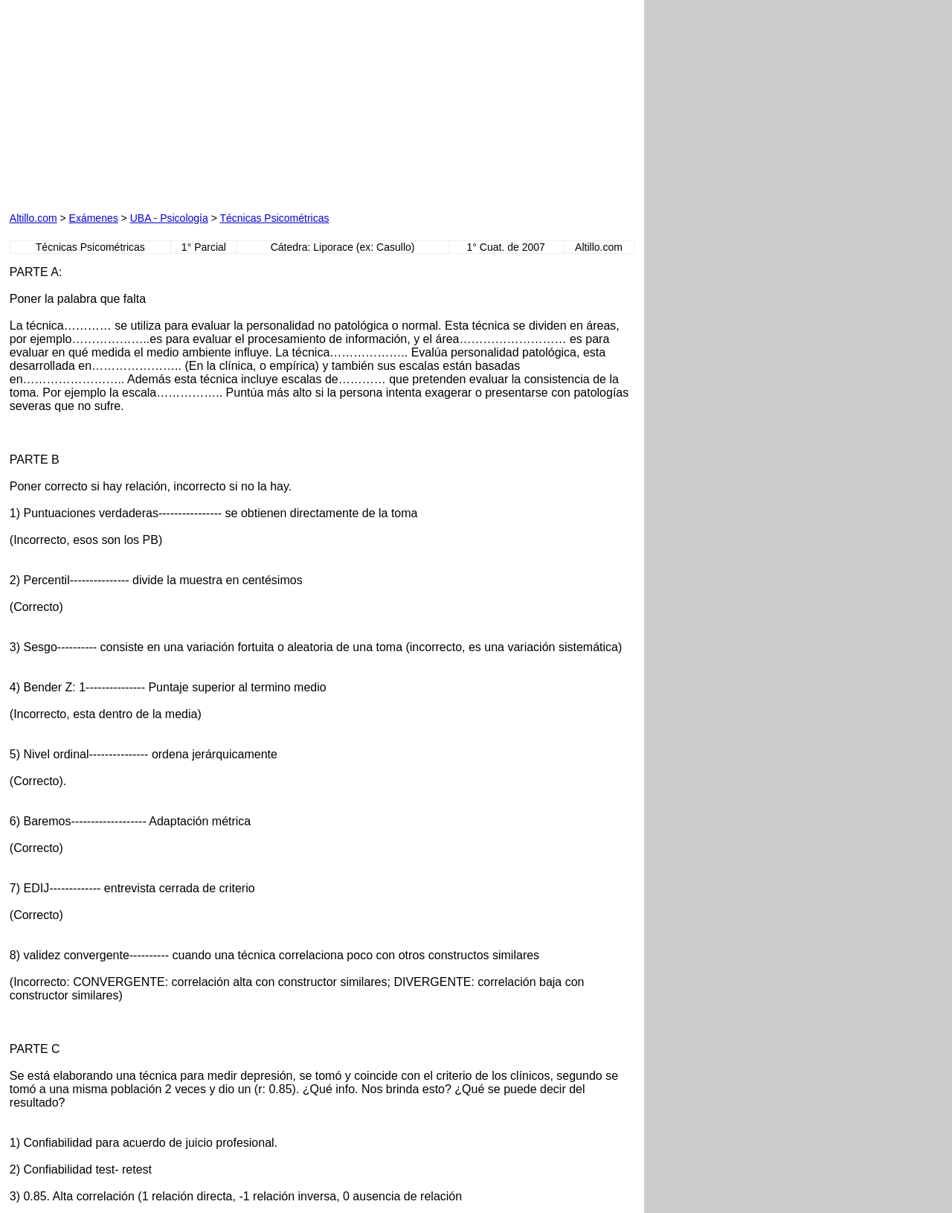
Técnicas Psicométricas (274, 218)
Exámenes (93, 218)
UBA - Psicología (169, 218)
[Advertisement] (179, 103)
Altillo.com (33, 218)
